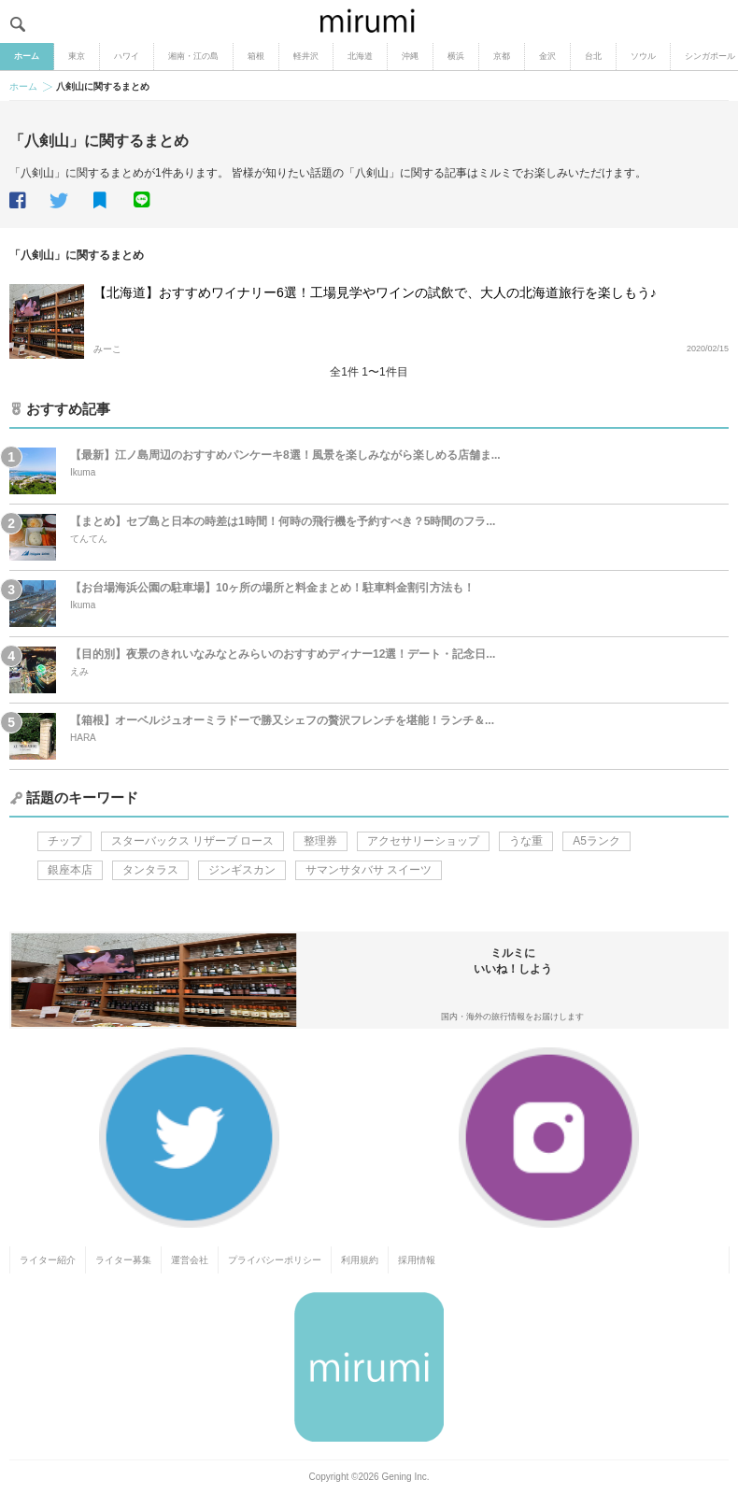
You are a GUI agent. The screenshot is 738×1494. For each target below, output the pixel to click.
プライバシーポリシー (274, 1260)
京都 (501, 56)
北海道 (360, 56)
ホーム (26, 56)
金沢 (547, 56)
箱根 (256, 56)
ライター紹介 (48, 1260)
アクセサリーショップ (423, 840)
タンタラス (150, 869)
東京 (76, 56)
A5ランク (596, 840)
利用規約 (359, 1260)
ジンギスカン (242, 869)
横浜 (455, 56)
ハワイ (126, 56)
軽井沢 (306, 56)
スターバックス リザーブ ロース (193, 840)
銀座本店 (70, 869)
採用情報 (416, 1260)
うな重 (526, 840)
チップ (64, 840)
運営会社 (189, 1260)
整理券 (320, 840)
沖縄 (410, 56)
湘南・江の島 (193, 56)
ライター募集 (123, 1260)
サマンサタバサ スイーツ (368, 869)
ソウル (643, 56)
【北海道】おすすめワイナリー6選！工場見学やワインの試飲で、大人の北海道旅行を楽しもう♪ (375, 292)
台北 (593, 56)
